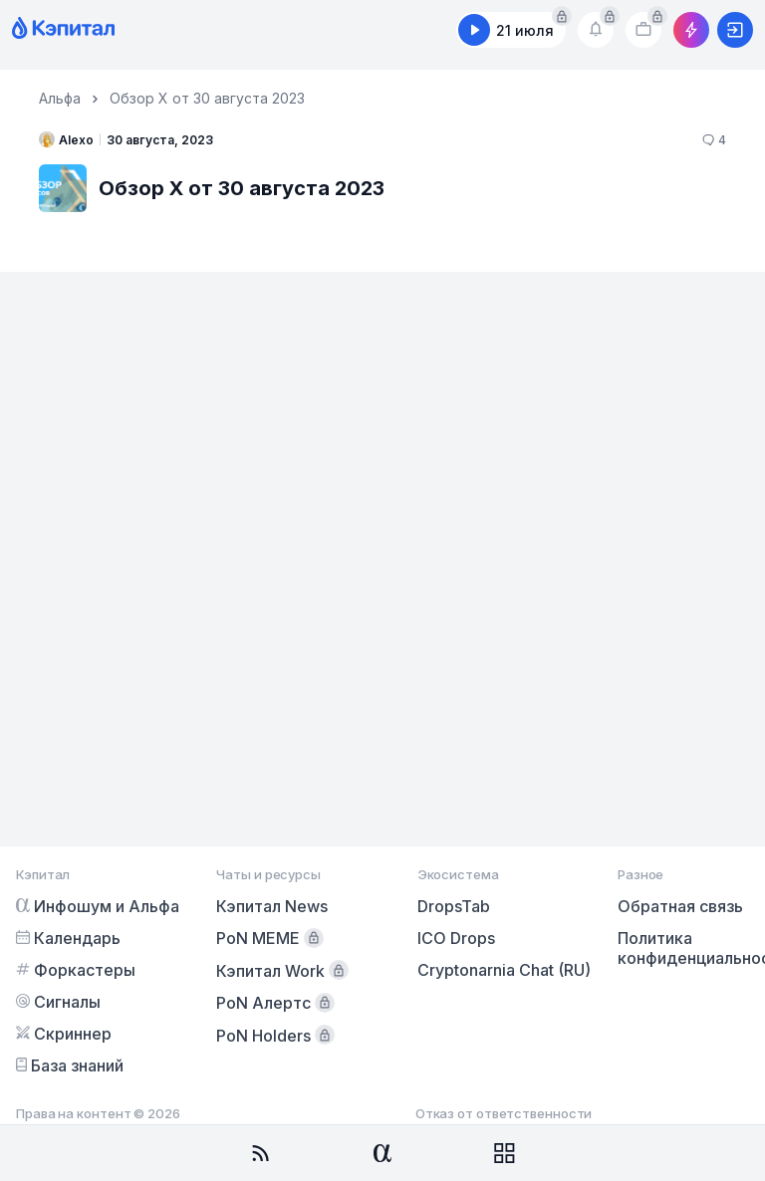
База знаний (70, 1065)
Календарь (68, 938)
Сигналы (58, 1002)
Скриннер (64, 1034)
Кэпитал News (272, 906)
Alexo (66, 139)
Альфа (60, 98)
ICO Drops (456, 938)
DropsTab (453, 906)
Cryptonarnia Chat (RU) (504, 970)
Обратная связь (680, 906)
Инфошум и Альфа (97, 906)
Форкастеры (75, 970)
